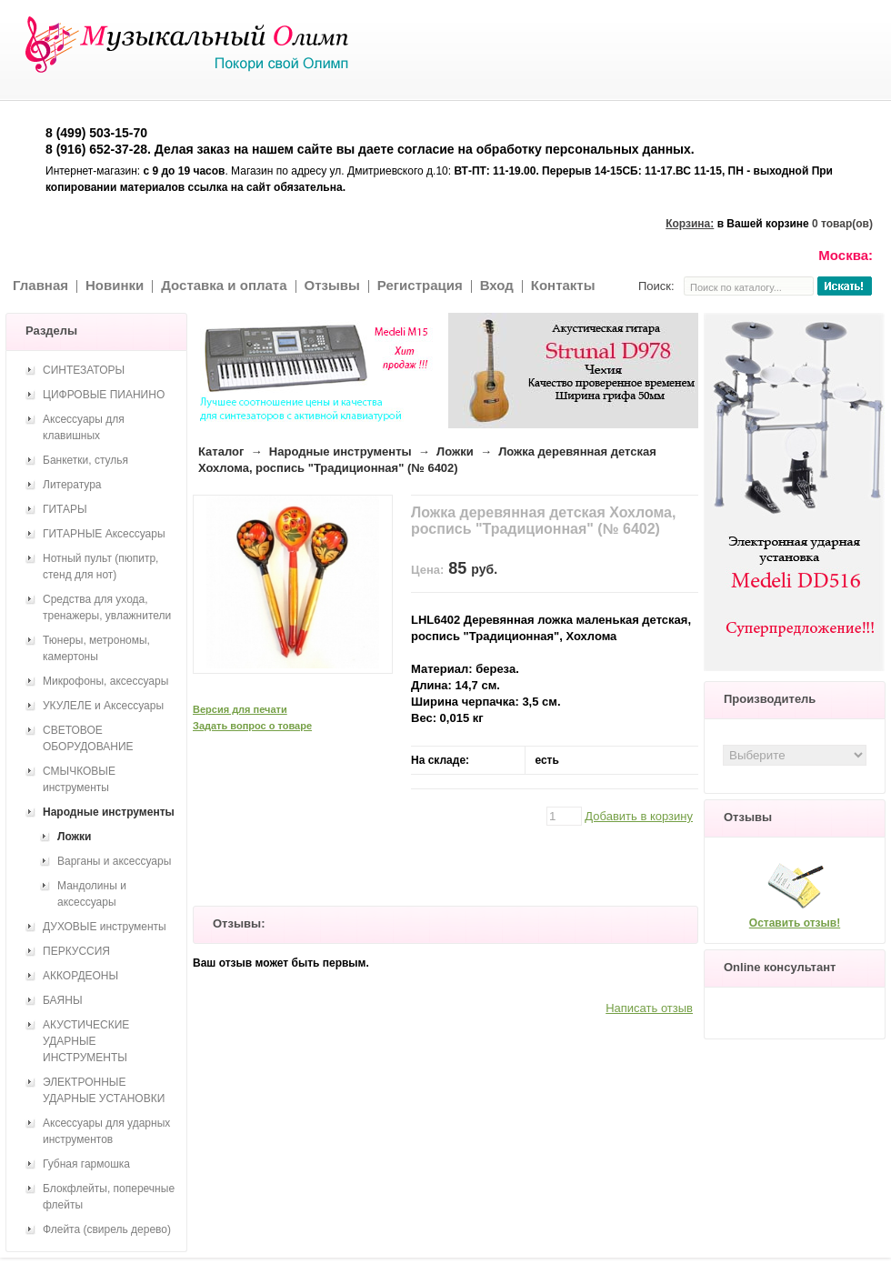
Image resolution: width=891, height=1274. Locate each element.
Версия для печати (240, 709)
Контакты (563, 285)
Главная (40, 285)
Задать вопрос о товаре (252, 725)
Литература (72, 484)
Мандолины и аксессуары (91, 893)
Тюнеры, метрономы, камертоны (96, 648)
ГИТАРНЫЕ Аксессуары (104, 533)
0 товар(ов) (842, 223)
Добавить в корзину (639, 816)
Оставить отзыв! (794, 923)
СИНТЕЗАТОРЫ (84, 370)
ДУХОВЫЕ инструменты (104, 926)
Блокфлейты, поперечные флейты (109, 1196)
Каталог (221, 451)
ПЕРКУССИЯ (76, 951)
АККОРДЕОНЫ (80, 975)
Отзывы (332, 285)
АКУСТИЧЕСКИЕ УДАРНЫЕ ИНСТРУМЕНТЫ (86, 1041)
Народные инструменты (340, 451)
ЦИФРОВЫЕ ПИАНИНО (104, 394)
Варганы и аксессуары (114, 861)
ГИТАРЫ (65, 509)
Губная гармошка (86, 1164)
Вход (497, 285)
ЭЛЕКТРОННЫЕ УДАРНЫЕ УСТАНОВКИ (104, 1090)
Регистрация (420, 285)
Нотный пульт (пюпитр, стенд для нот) (100, 566)
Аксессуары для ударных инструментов (106, 1131)
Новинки (114, 285)
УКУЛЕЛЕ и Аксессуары (103, 705)
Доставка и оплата (223, 285)
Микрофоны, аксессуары (105, 681)
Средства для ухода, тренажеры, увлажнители (107, 607)
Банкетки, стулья (85, 460)
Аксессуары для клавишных (84, 427)
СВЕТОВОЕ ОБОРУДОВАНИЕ (88, 738)
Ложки (455, 451)
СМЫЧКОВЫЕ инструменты (79, 779)
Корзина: (690, 223)
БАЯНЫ (63, 1000)
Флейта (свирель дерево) (107, 1229)
